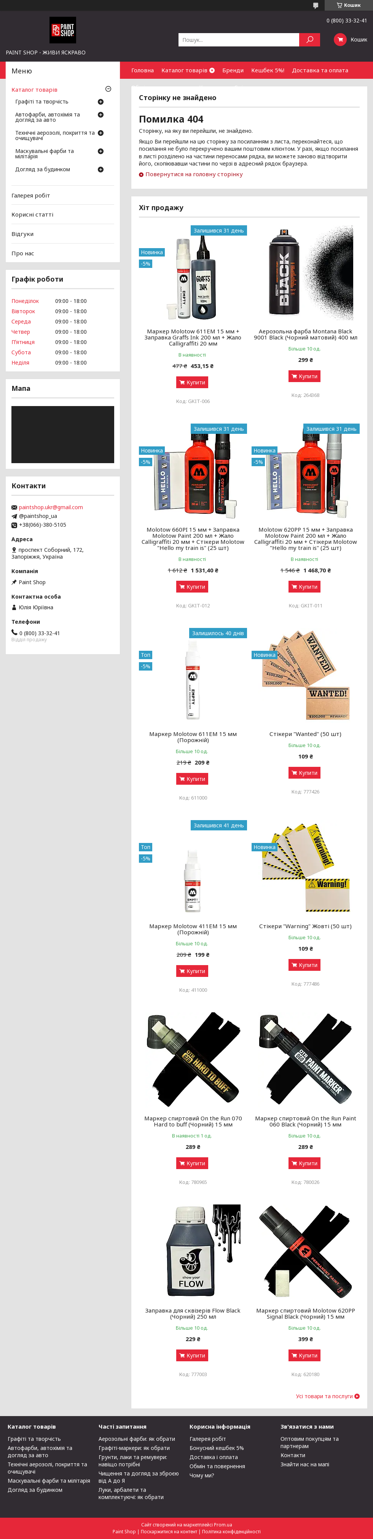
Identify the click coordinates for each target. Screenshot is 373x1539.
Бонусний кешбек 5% (217, 1447)
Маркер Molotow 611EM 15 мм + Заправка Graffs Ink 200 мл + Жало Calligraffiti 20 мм (193, 337)
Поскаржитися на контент (169, 1531)
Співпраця (248, 87)
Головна (142, 70)
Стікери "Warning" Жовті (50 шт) (305, 926)
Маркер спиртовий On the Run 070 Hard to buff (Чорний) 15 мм (193, 1121)
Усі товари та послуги (324, 1396)
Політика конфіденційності (231, 1531)
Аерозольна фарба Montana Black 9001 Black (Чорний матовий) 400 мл (305, 334)
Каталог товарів (184, 70)
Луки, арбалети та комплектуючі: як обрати (131, 1493)
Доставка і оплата (214, 1457)
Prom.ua (223, 1524)
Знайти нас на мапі (305, 1464)
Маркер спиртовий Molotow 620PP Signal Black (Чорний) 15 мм (305, 1313)
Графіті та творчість (42, 102)
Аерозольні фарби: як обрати (137, 1438)
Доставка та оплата (320, 70)
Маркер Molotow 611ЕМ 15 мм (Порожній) (193, 737)
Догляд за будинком (42, 170)
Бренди (233, 70)
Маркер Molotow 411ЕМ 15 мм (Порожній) (193, 929)
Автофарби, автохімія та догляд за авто (47, 117)
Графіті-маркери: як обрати (134, 1447)
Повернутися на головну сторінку (194, 174)
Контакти (212, 87)
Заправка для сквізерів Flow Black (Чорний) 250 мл (193, 1313)
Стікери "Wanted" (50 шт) (305, 734)
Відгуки (22, 233)
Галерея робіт (30, 195)
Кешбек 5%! (267, 70)
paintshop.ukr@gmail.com (51, 507)
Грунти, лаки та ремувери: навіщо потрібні (133, 1460)
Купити (195, 382)
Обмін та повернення (161, 87)
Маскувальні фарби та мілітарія (44, 154)
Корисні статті (32, 214)
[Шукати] (309, 39)
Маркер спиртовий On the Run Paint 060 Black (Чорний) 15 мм (305, 1121)
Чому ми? (202, 1475)
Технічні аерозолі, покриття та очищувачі (55, 136)
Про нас (22, 252)
